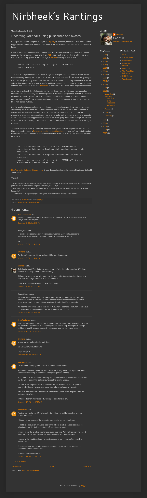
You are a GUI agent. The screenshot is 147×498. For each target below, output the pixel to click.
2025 (105, 58)
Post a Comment (21, 461)
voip (38, 202)
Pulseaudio (43, 86)
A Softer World (127, 58)
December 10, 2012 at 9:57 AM (29, 331)
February (108, 116)
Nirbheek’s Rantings (57, 16)
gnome (25, 202)
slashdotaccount (24, 214)
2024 (105, 61)
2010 (105, 123)
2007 (105, 133)
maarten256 (22, 362)
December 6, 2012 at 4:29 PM (29, 244)
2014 (105, 85)
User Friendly (127, 60)
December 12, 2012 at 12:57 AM (30, 402)
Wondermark (127, 79)
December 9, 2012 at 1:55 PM (29, 312)
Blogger (84, 485)
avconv (54, 57)
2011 (105, 120)
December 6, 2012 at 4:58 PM (29, 258)
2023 (105, 65)
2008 (105, 130)
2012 (105, 91)
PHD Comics (127, 76)
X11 (49, 55)
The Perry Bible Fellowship (128, 72)
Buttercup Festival (126, 64)
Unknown (21, 252)
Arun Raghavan (24, 320)
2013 (105, 88)
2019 (105, 71)
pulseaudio (32, 202)
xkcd (124, 55)
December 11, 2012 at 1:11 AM (29, 355)
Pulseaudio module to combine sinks (48, 131)
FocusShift (126, 68)
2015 (105, 81)
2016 (105, 78)
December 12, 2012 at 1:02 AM (29, 456)
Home (52, 466)
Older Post (87, 466)
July (107, 112)
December (109, 94)
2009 (105, 127)
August (108, 109)
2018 (105, 74)
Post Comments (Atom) (30, 470)
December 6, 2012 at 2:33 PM (29, 223)
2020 (105, 68)
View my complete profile (122, 41)
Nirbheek (21, 266)
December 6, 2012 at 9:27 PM (29, 287)
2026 (105, 55)
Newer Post (16, 466)
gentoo (20, 202)
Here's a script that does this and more (27, 170)
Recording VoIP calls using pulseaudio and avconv (110, 101)
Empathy (51, 42)
